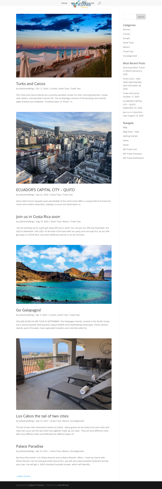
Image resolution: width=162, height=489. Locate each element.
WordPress (63, 485)
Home (64, 3)
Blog (73, 3)
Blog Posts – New (131, 131)
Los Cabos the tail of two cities (42, 416)
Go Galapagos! (28, 310)
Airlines (126, 29)
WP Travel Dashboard (133, 158)
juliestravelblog (26, 88)
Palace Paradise (29, 446)
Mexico (65, 221)
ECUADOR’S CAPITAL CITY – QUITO (45, 189)
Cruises (53, 88)
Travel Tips (75, 88)
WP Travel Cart (130, 149)
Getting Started (86, 3)
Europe (126, 38)
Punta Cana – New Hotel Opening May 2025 (132, 82)
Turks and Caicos (30, 83)
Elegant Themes (36, 485)
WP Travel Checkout (132, 153)
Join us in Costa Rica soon (38, 216)
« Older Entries (23, 476)
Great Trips (63, 88)
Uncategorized (77, 421)
